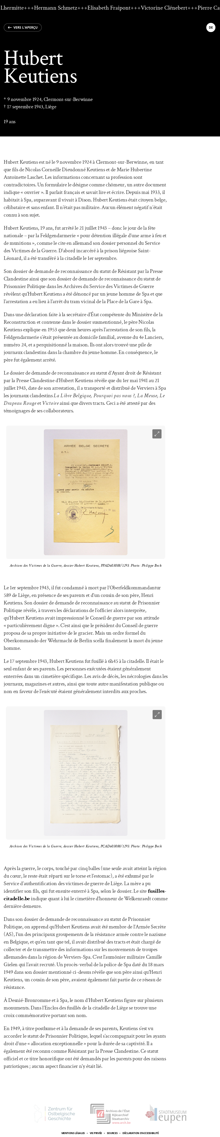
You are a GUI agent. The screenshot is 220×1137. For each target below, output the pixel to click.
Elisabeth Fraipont (111, 8)
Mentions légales (73, 1133)
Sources (112, 1133)
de (211, 27)
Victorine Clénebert (166, 8)
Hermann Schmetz (58, 8)
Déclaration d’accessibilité (140, 1133)
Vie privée (96, 1133)
